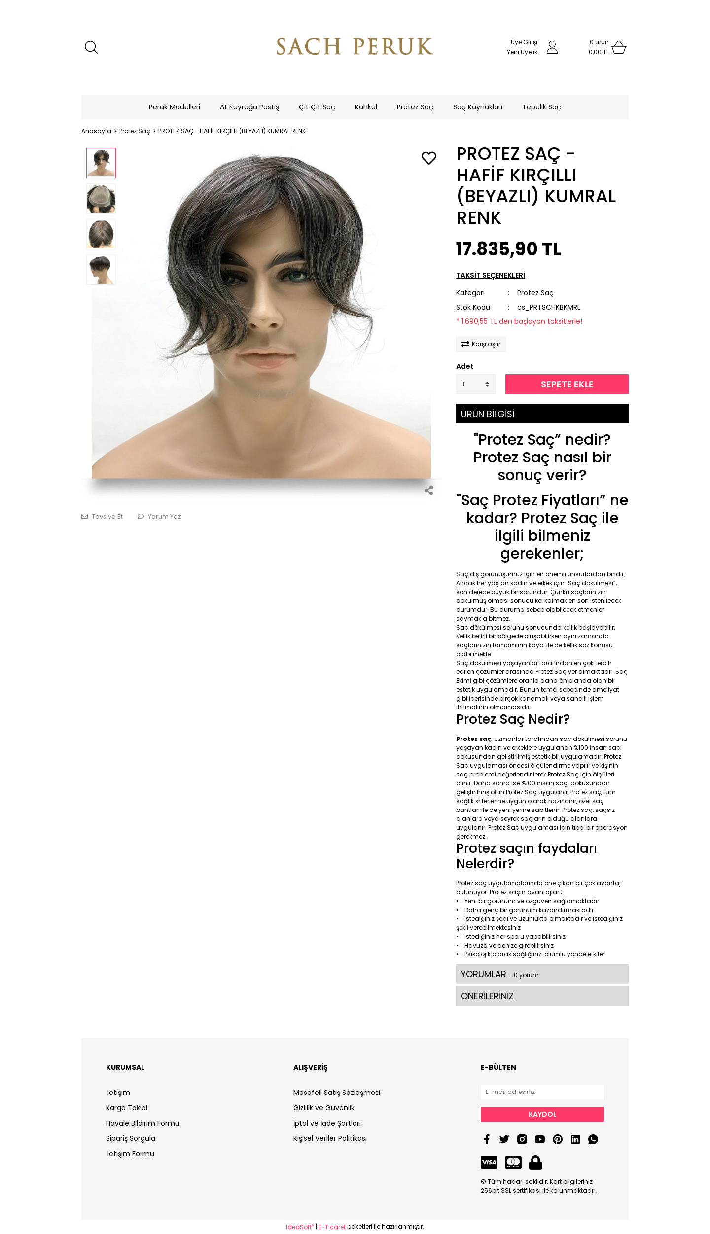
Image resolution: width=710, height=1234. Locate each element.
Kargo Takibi (126, 1108)
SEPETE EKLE (567, 384)
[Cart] (599, 47)
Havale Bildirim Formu (142, 1123)
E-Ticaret (332, 1227)
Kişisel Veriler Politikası (330, 1138)
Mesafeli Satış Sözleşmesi (336, 1092)
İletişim (118, 1092)
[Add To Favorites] (429, 159)
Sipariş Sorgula (130, 1138)
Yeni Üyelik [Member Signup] (522, 52)
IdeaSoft (300, 1227)
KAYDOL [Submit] (543, 1114)
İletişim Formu (130, 1154)
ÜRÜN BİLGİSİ (487, 414)
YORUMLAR (500, 974)
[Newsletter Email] (542, 1092)
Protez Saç (535, 293)
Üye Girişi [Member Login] (524, 42)
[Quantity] (476, 384)
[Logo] (355, 47)
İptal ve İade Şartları (327, 1123)
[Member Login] (552, 47)
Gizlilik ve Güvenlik (324, 1108)
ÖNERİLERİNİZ (487, 996)
